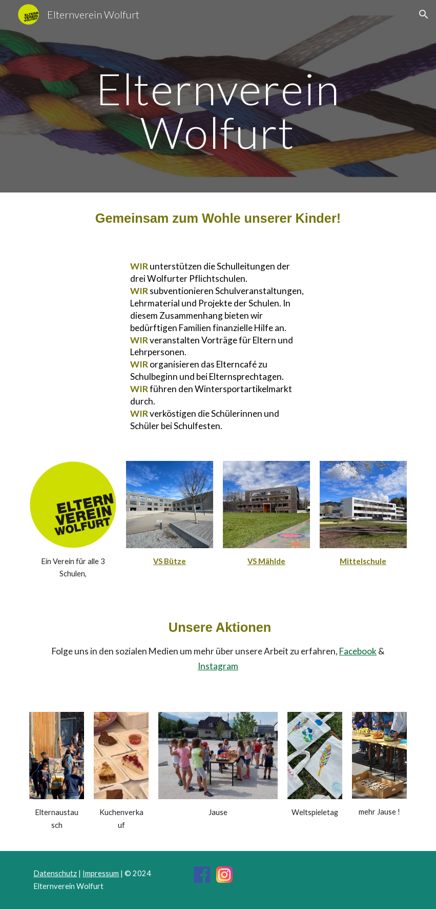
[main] (217, 111)
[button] (423, 14)
